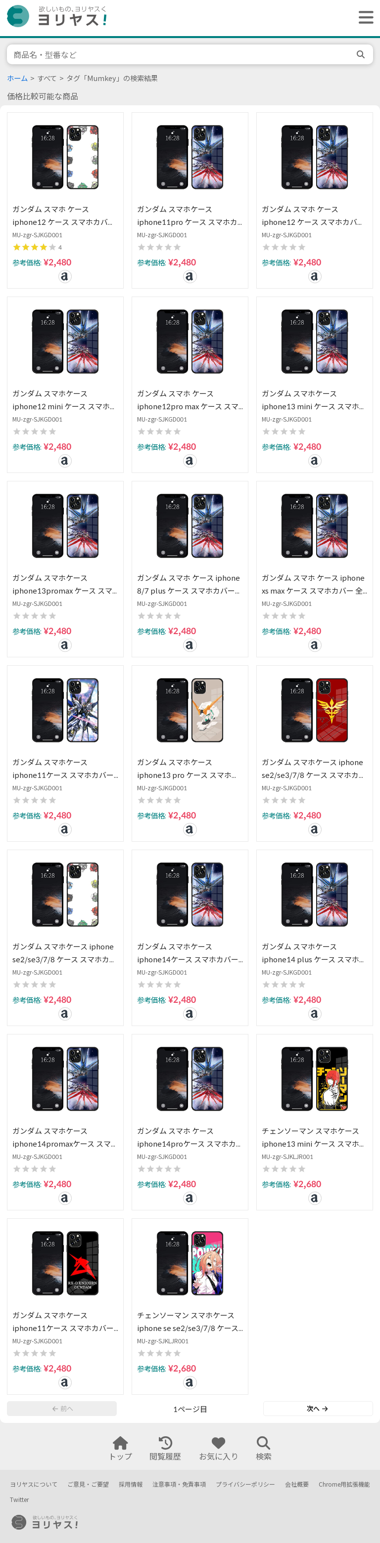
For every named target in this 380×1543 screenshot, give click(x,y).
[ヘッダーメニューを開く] (364, 18)
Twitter (19, 1499)
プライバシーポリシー (245, 1484)
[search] (362, 54)
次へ (317, 1409)
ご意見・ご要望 (88, 1484)
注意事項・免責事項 (179, 1484)
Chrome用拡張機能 (344, 1484)
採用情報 (130, 1484)
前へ (62, 1409)
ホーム (17, 78)
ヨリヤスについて (33, 1484)
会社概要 (297, 1484)
